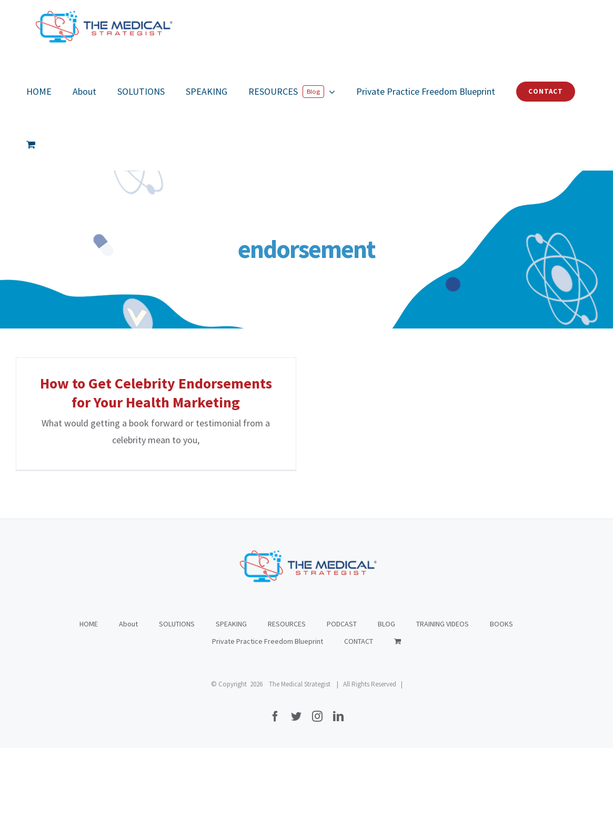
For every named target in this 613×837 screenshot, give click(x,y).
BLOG (386, 713)
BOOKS (501, 713)
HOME (88, 713)
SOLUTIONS (177, 713)
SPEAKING (231, 713)
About (128, 713)
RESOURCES (287, 713)
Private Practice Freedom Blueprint (267, 730)
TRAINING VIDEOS (442, 713)
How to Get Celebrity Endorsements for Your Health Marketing (156, 393)
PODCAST (342, 713)
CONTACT (358, 730)
